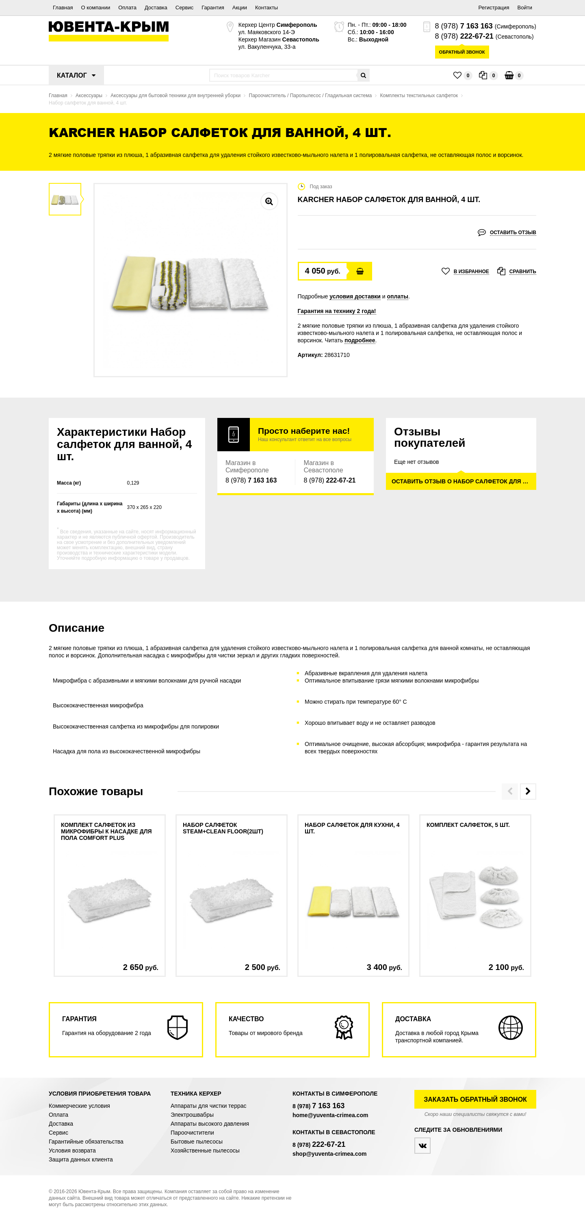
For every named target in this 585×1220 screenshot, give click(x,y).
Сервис (185, 7)
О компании (95, 7)
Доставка (156, 7)
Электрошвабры (192, 1114)
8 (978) (464, 26)
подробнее (359, 340)
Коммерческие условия (79, 1106)
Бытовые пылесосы (197, 1141)
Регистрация (494, 7)
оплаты (398, 296)
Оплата (127, 7)
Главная (63, 7)
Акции (239, 7)
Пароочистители (192, 1132)
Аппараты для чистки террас (208, 1106)
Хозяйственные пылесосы (205, 1150)
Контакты (266, 7)
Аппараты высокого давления (210, 1123)
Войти (525, 7)
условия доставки (355, 296)
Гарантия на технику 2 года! (337, 311)
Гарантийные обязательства (86, 1141)
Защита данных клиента (81, 1159)
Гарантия (213, 7)
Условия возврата (72, 1150)
